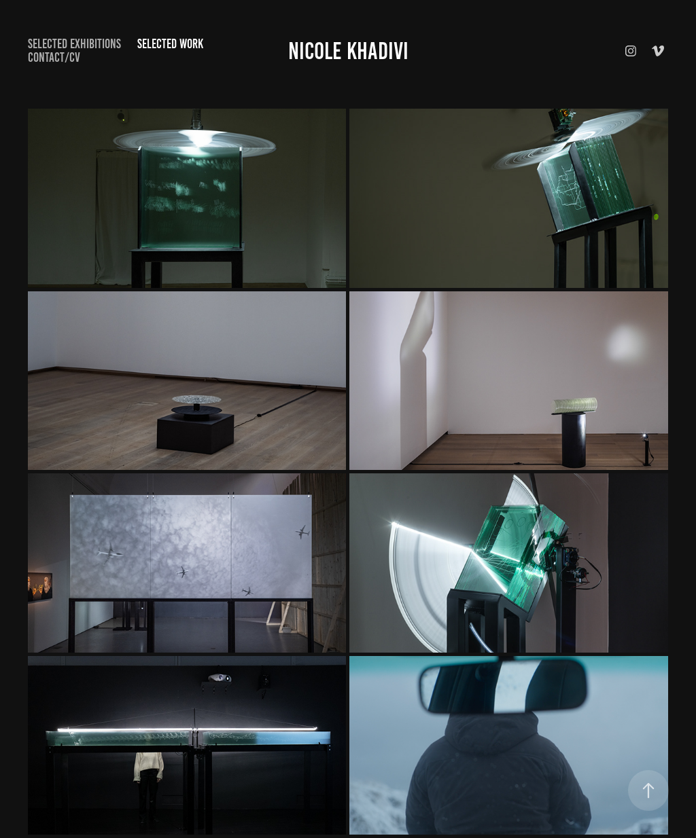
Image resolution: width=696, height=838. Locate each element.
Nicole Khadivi (348, 51)
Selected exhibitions (74, 44)
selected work (170, 44)
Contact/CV (54, 57)
